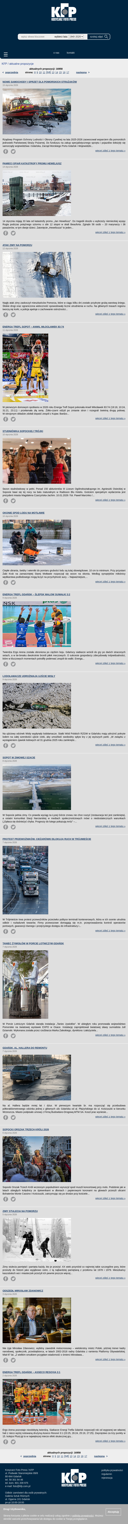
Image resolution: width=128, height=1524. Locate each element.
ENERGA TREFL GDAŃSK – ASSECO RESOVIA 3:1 (31, 1372)
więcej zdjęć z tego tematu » (110, 150)
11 (44, 72)
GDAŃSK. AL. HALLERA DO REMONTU (25, 1047)
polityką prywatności (83, 1515)
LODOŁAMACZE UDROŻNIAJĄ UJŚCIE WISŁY (29, 676)
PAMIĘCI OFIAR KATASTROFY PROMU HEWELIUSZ (32, 163)
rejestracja (107, 1477)
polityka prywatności (112, 1470)
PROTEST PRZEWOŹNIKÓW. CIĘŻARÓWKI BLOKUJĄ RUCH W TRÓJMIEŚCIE (47, 839)
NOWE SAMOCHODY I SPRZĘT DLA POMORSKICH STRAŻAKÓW (40, 81)
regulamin (106, 1474)
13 (53, 72)
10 (40, 72)
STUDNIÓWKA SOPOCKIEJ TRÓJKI (23, 431)
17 (67, 72)
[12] (48, 72)
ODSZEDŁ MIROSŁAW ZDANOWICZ (23, 1290)
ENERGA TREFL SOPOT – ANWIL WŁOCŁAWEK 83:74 (33, 326)
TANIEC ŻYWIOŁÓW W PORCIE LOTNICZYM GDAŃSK (33, 943)
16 (64, 72)
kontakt (71, 52)
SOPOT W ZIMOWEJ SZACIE (19, 757)
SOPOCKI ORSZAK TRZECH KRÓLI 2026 (26, 1129)
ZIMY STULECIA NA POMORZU (20, 1211)
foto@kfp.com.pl (21, 1486)
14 (56, 72)
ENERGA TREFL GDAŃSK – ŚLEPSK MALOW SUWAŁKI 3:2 (36, 594)
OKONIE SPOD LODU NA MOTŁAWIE (23, 512)
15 (60, 72)
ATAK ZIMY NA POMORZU (17, 245)
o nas (56, 52)
